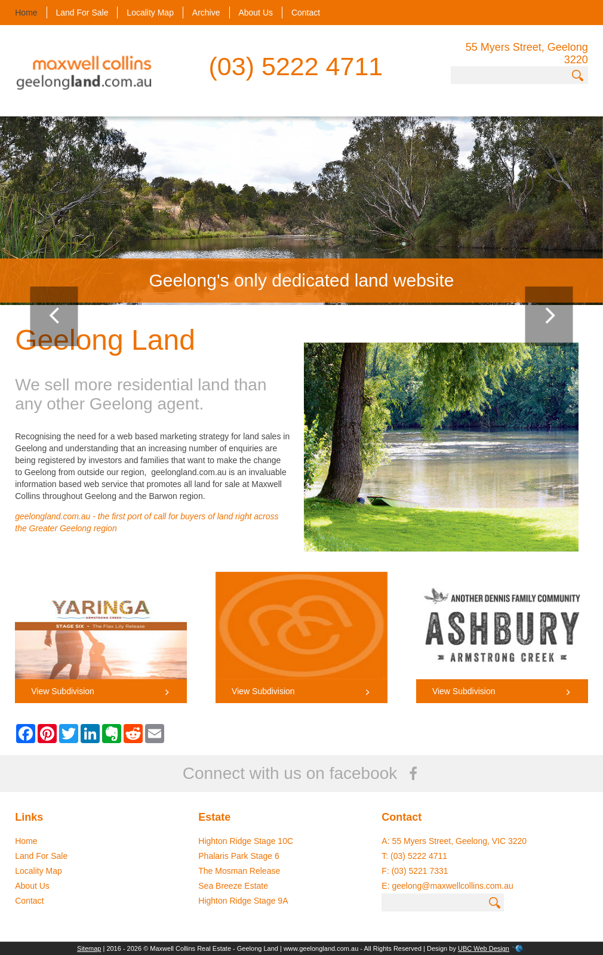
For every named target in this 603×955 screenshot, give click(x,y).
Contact (305, 12)
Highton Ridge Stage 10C (245, 841)
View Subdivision (101, 691)
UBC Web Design (483, 948)
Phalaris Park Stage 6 (238, 856)
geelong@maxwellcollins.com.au (452, 886)
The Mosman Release (239, 871)
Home (26, 12)
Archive (206, 12)
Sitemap (89, 948)
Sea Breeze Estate (233, 886)
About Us (255, 12)
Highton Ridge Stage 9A (243, 900)
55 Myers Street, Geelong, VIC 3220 (459, 841)
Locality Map (150, 12)
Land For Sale (82, 12)
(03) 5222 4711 (296, 66)
